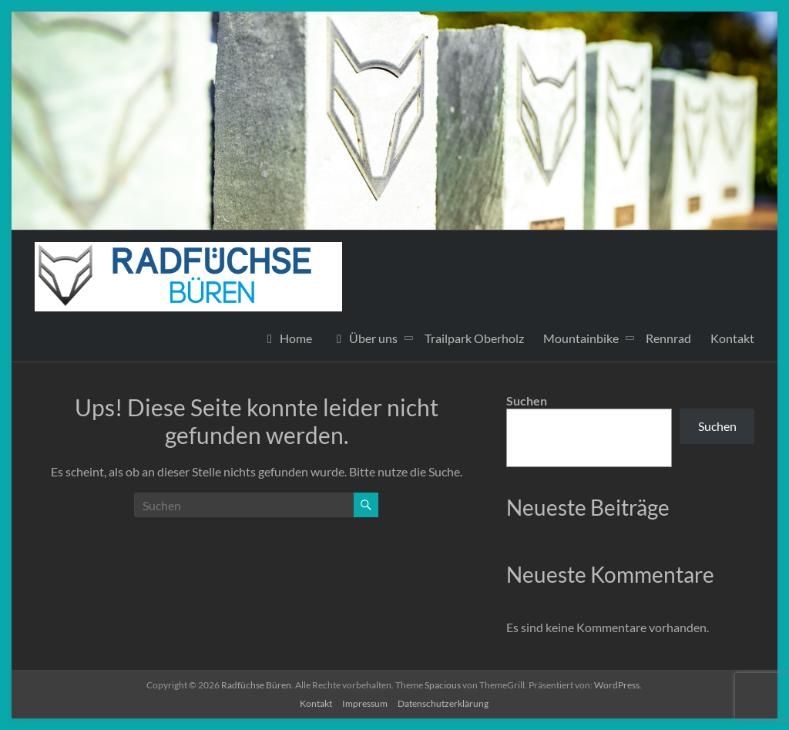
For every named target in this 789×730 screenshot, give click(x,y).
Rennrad (668, 338)
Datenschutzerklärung (443, 703)
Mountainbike (581, 338)
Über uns (364, 338)
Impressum (365, 703)
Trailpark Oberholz (474, 338)
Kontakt (732, 338)
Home (287, 338)
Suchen (526, 400)
